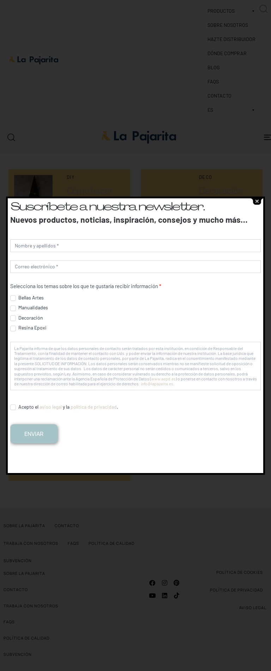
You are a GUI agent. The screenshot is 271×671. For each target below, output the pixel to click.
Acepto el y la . (64, 407)
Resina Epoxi (28, 328)
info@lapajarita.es (157, 383)
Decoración (26, 318)
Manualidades (29, 307)
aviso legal (51, 407)
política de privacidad (94, 407)
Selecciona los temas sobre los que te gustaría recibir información (85, 286)
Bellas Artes (27, 297)
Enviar (33, 434)
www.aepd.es (163, 378)
